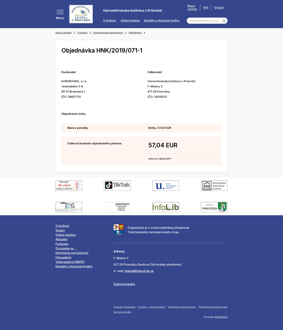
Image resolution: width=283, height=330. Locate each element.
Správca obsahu (122, 312)
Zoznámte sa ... (65, 248)
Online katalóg (130, 20)
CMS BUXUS (221, 317)
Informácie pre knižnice (71, 253)
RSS (205, 7)
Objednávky (135, 32)
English (219, 7)
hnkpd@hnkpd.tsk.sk (139, 271)
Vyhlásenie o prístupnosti (182, 307)
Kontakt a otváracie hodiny (161, 20)
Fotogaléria (63, 257)
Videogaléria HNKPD (69, 262)
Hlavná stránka (63, 32)
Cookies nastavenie (124, 307)
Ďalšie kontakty (124, 284)
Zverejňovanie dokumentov (108, 32)
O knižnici (109, 20)
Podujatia (61, 244)
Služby (60, 230)
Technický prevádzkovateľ (213, 307)
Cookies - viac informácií (151, 307)
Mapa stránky (192, 7)
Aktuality (61, 239)
